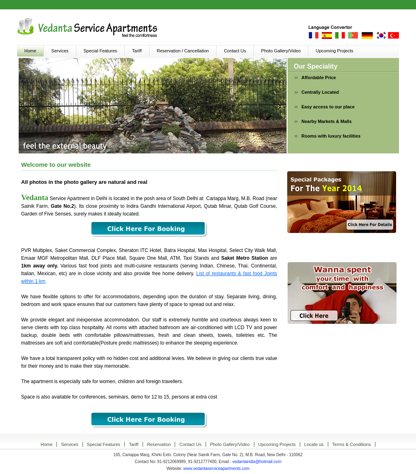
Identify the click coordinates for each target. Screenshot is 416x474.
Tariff (137, 50)
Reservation (159, 444)
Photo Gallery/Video (281, 50)
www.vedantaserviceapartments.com (216, 468)
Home (30, 50)
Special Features (100, 50)
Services (59, 50)
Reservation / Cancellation (183, 50)
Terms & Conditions (351, 444)
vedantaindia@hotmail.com (257, 461)
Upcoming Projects (334, 50)
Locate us (314, 444)
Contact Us (235, 50)
